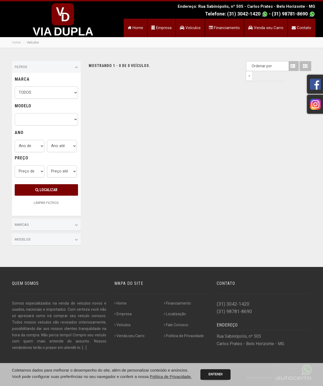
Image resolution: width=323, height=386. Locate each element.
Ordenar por (250, 66)
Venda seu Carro (265, 27)
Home (135, 27)
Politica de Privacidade (184, 336)
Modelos (46, 239)
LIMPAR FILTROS (46, 203)
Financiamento (224, 27)
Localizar (46, 190)
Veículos (190, 27)
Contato (301, 27)
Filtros (46, 67)
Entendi (215, 374)
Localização (175, 314)
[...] (84, 347)
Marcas (46, 225)
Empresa (161, 27)
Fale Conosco (176, 325)
